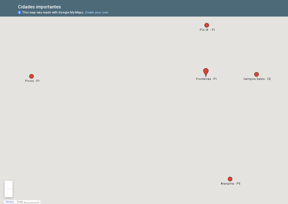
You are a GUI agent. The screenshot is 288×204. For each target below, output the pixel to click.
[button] (205, 72)
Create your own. (97, 12)
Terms (10, 201)
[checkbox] (65, 6)
